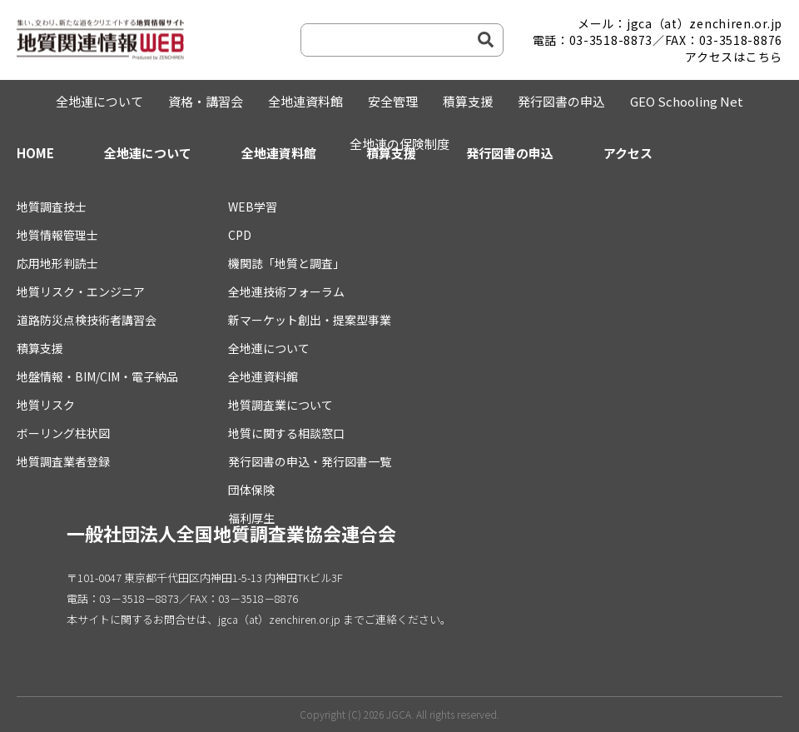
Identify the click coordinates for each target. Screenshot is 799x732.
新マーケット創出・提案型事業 (309, 319)
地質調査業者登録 (63, 461)
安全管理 (393, 101)
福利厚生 (251, 518)
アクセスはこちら (733, 56)
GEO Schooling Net (686, 101)
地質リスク (46, 404)
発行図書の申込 (561, 101)
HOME (35, 153)
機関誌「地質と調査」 (286, 263)
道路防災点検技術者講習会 (86, 319)
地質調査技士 (52, 206)
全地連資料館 (305, 101)
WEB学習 (252, 206)
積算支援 (468, 101)
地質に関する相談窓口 (286, 433)
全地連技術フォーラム (286, 291)
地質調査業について (280, 404)
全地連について (99, 101)
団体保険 (251, 489)
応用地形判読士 (57, 263)
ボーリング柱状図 (63, 433)
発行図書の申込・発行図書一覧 (309, 461)
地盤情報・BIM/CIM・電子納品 (97, 376)
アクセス (628, 153)
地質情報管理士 (57, 235)
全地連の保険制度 (399, 143)
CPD (239, 235)
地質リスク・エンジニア (81, 291)
